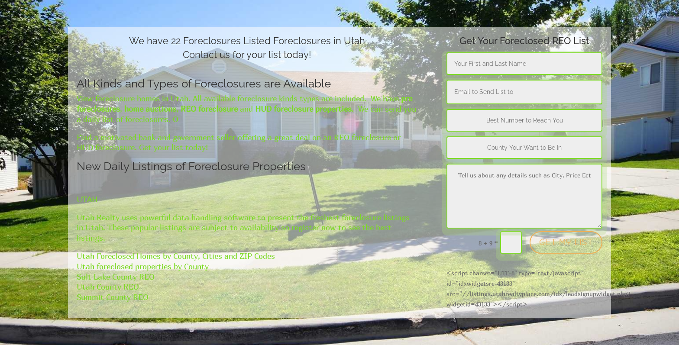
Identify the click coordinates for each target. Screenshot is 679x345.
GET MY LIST (566, 242)
